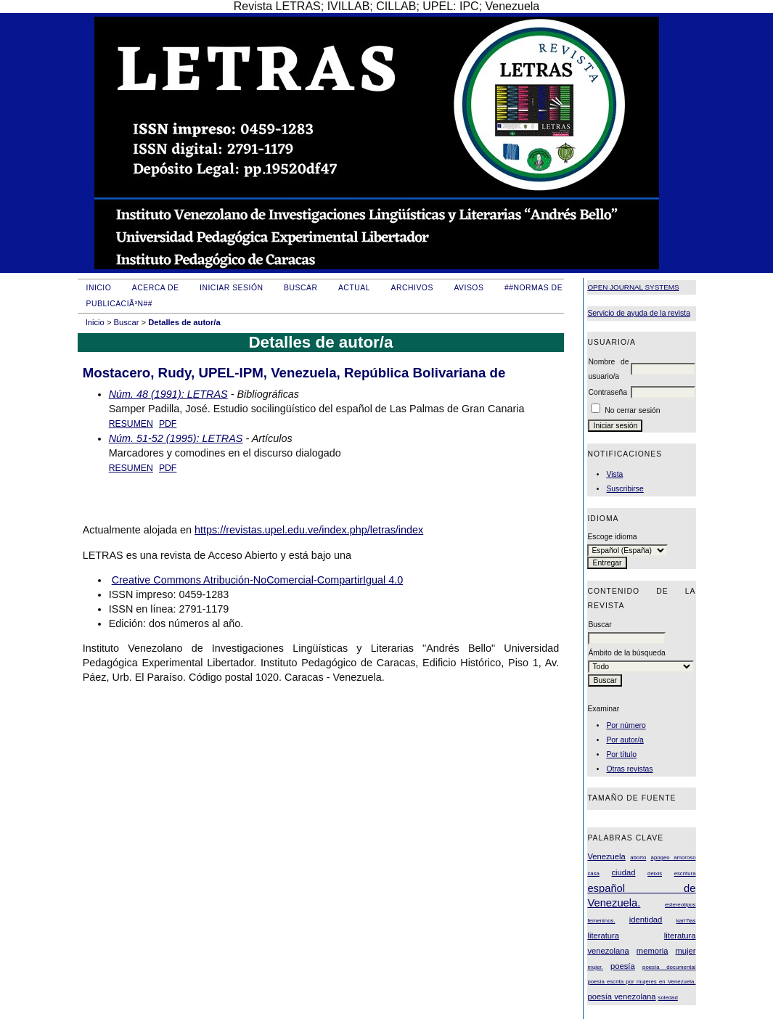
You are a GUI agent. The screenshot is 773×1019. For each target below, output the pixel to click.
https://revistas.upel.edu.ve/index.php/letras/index (309, 530)
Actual (354, 288)
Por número (625, 725)
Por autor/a (624, 740)
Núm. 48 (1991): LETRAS (168, 394)
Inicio (99, 288)
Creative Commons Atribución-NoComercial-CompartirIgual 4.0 (257, 580)
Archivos (411, 288)
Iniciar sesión (231, 288)
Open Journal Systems (633, 287)
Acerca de (155, 288)
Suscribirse (624, 489)
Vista (614, 474)
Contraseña (607, 392)
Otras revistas (629, 769)
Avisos (468, 288)
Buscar (300, 288)
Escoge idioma (612, 537)
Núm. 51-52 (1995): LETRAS (176, 438)
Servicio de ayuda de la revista (638, 313)
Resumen (131, 424)
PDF (167, 424)
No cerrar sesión (632, 410)
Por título (621, 754)
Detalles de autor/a (184, 322)
